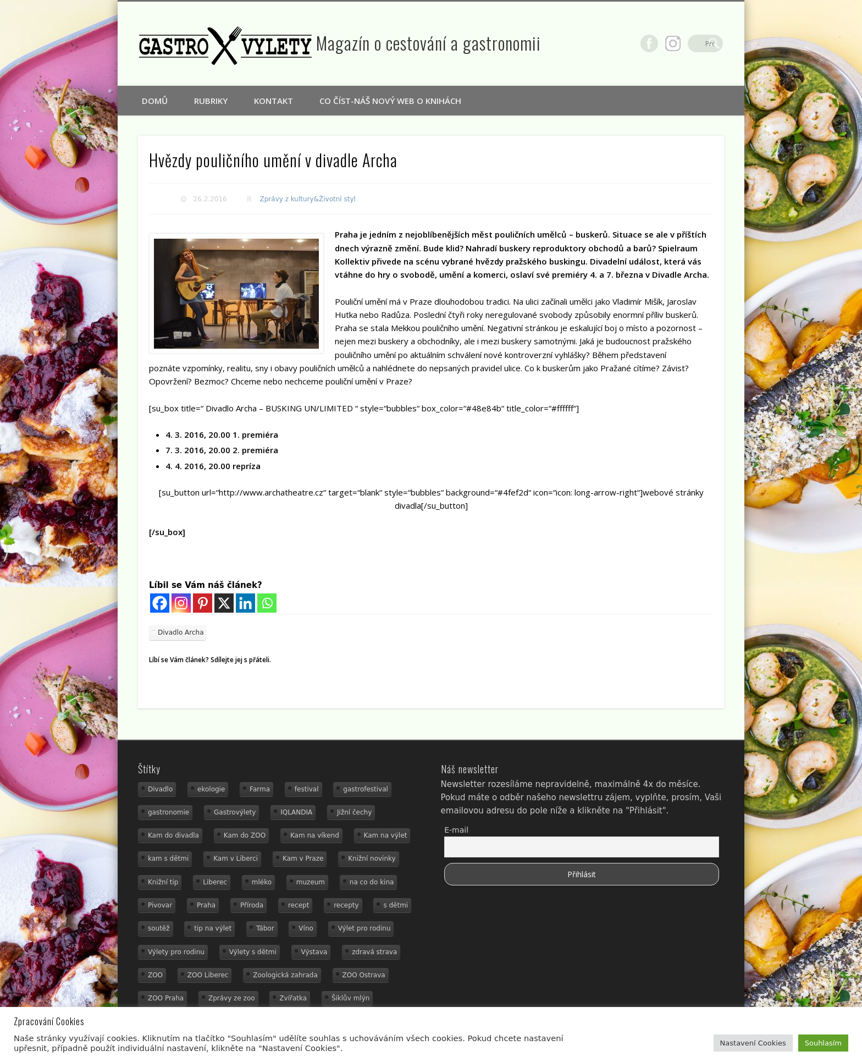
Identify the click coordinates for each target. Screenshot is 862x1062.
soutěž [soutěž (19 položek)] (159, 928)
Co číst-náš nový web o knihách (390, 100)
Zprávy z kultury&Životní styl (308, 199)
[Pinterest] (202, 603)
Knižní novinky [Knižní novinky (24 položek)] (371, 858)
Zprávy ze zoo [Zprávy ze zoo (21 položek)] (231, 998)
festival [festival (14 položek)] (307, 789)
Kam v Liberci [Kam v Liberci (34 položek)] (235, 858)
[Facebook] (159, 603)
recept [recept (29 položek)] (298, 905)
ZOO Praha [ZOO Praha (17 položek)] (166, 998)
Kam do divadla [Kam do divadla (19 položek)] (173, 835)
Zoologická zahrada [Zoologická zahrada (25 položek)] (285, 975)
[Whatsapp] (267, 603)
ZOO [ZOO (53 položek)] (155, 975)
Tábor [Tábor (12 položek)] (265, 928)
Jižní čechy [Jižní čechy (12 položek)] (354, 812)
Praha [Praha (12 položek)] (206, 905)
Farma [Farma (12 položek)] (260, 789)
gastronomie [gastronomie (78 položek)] (168, 812)
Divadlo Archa (181, 632)
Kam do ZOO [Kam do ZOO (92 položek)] (245, 835)
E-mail (456, 830)
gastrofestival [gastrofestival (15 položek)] (365, 789)
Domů (155, 100)
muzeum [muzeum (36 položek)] (310, 882)
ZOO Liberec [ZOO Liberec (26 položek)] (208, 975)
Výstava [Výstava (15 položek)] (314, 952)
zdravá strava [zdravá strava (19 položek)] (374, 952)
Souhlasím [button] (823, 1043)
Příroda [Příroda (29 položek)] (251, 905)
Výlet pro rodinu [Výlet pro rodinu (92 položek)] (364, 928)
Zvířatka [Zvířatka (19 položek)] (293, 998)
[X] (224, 603)
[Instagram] (181, 603)
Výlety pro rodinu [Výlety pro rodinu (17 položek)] (176, 952)
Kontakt (273, 100)
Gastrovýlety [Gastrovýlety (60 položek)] (235, 812)
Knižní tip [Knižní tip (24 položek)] (163, 882)
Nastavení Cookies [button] (753, 1043)
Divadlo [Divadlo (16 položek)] (160, 789)
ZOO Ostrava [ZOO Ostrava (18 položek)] (363, 975)
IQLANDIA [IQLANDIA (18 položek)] (296, 812)
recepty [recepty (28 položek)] (346, 905)
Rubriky (211, 100)
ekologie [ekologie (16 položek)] (211, 789)
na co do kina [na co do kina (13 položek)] (372, 882)
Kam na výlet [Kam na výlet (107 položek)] (385, 835)
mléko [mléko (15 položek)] (262, 882)
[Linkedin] (245, 603)
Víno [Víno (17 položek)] (306, 928)
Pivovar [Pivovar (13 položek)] (160, 905)
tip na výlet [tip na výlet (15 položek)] (212, 928)
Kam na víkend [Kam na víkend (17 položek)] (314, 835)
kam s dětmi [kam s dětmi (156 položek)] (168, 858)
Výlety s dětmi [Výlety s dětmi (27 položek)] (253, 952)
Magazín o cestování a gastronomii (428, 43)
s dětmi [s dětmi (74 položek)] (395, 905)
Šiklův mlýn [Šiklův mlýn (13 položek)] (350, 998)
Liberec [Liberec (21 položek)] (215, 882)
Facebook (668, 43)
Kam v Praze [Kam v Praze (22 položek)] (303, 858)
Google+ (691, 43)
